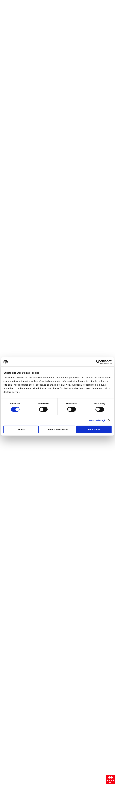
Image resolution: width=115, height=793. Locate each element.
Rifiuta (21, 429)
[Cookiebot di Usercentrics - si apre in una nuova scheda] (98, 362)
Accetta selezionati (57, 429)
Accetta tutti (93, 429)
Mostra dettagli (97, 420)
